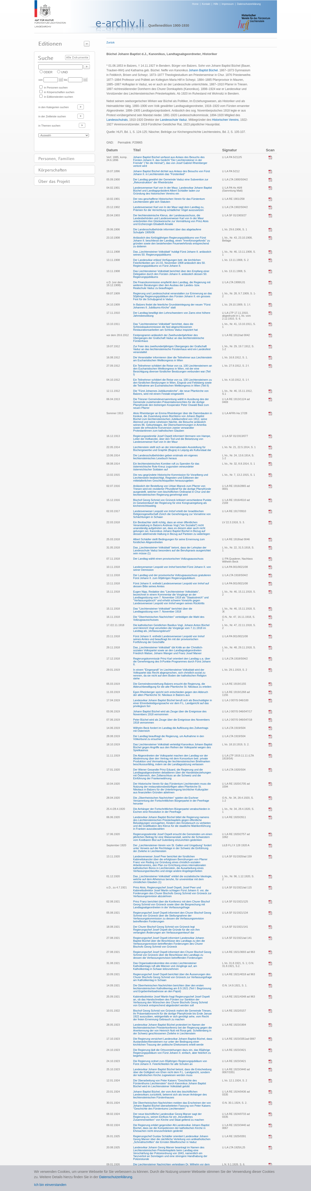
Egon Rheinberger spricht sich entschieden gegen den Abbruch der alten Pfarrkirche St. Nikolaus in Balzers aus (170, 693)
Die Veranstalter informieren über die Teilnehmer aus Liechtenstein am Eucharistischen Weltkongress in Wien (172, 359)
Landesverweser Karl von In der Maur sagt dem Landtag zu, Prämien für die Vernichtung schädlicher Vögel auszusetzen (168, 208)
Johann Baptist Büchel (203, 70)
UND (64, 72)
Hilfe (216, 4)
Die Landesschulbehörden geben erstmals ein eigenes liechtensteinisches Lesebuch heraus (165, 457)
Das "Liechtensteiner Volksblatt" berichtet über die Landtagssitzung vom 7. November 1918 (162, 610)
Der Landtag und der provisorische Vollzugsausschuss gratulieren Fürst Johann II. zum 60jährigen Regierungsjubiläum (172, 576)
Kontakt (206, 4)
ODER (47, 72)
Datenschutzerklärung (248, 4)
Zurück (110, 42)
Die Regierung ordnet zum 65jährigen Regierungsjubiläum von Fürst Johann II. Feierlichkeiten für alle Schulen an (170, 1062)
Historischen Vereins (225, 119)
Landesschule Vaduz (173, 119)
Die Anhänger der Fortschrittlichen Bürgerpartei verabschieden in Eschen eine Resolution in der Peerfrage (171, 810)
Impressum (227, 4)
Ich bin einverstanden (50, 1185)
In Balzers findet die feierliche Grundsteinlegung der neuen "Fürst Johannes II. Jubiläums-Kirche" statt (171, 306)
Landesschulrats (117, 119)
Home (195, 4)
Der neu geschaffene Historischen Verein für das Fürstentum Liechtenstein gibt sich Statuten (169, 200)
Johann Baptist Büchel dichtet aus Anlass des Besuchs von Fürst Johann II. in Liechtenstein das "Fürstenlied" (171, 173)
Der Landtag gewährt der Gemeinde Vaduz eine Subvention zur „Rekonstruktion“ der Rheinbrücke (170, 181)
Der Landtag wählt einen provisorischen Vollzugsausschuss (168, 558)
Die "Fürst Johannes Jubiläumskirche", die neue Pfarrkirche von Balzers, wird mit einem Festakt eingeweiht (170, 392)
